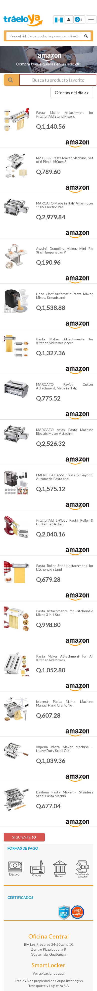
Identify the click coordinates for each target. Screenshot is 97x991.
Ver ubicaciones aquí (48, 973)
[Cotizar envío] (86, 36)
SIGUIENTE (24, 837)
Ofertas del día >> (72, 92)
